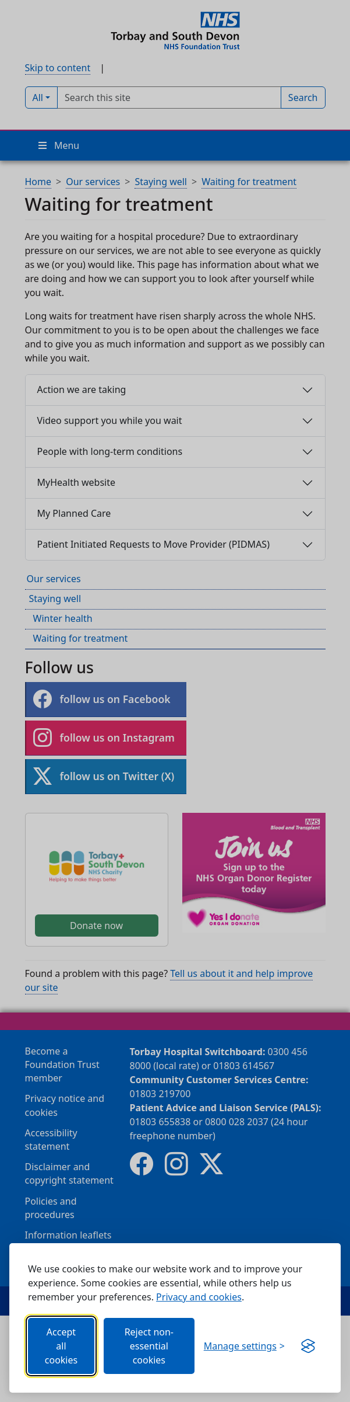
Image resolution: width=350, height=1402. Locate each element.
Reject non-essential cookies (149, 1346)
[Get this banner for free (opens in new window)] (308, 1346)
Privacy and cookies (199, 1296)
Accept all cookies (61, 1346)
